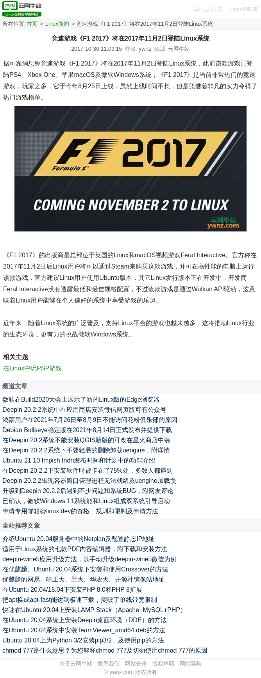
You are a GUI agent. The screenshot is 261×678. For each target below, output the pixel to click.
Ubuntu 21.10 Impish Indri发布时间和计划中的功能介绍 (78, 460)
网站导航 (191, 663)
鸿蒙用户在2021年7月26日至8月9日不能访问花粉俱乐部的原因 (89, 419)
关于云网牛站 (75, 663)
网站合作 (136, 663)
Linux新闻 (57, 24)
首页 (32, 24)
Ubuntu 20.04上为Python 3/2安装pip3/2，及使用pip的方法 (83, 640)
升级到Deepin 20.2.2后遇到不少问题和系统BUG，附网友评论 (87, 491)
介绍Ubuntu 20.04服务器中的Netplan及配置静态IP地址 (78, 539)
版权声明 (163, 663)
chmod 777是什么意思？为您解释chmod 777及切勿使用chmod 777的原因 (105, 650)
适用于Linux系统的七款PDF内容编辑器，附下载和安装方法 (84, 549)
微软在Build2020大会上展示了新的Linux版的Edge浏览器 (81, 399)
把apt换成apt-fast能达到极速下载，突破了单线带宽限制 (79, 599)
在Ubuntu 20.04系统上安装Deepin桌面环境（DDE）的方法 (84, 620)
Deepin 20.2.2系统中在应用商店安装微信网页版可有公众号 (84, 409)
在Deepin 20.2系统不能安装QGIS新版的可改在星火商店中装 (86, 440)
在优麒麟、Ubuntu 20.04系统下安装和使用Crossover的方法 (85, 569)
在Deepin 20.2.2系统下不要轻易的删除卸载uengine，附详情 (86, 450)
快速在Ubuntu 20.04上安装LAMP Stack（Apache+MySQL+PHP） (94, 610)
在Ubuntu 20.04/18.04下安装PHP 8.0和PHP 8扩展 (72, 589)
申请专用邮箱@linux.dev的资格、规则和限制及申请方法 (80, 511)
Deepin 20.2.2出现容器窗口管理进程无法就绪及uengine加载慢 (89, 480)
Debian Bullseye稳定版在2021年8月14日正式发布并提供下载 (87, 430)
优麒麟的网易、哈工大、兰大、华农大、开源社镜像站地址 (83, 579)
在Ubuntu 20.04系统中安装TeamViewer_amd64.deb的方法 (83, 630)
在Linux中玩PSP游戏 (32, 368)
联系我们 (109, 663)
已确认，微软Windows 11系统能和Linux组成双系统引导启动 (86, 501)
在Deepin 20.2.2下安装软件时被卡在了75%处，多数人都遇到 (87, 470)
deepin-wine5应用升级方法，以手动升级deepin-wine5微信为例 (89, 559)
